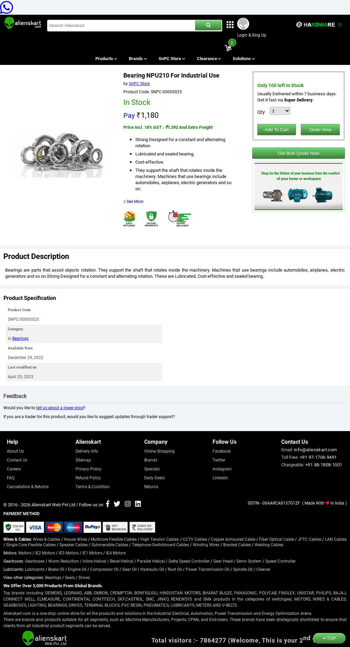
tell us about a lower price (59, 407)
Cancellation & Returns (28, 486)
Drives (84, 577)
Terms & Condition (93, 486)
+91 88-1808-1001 (323, 465)
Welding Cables (269, 544)
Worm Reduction (63, 561)
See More (134, 201)
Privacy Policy (89, 468)
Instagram (222, 468)
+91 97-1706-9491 (318, 457)
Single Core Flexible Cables (31, 544)
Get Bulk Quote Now (298, 153)
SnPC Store (172, 58)
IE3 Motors (69, 552)
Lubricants (34, 569)
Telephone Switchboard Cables (160, 544)
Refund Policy (88, 477)
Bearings (20, 338)
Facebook (222, 451)
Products (105, 58)
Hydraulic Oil (152, 569)
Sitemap (83, 460)
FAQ (10, 477)
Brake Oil (56, 569)
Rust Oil (175, 569)
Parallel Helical (151, 561)
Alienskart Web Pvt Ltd (53, 504)
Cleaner (263, 569)
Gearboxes (34, 561)
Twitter (219, 460)
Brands (137, 58)
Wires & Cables (46, 539)
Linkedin (220, 477)
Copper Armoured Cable (233, 539)
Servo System (249, 561)
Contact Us (17, 460)
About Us (15, 451)
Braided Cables (237, 544)
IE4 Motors (116, 552)
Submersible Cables (110, 544)
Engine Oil (77, 569)
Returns (151, 486)
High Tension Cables (159, 539)
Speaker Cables (73, 544)
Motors (24, 552)
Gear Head (223, 561)
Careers (14, 468)
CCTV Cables (195, 539)
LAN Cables (336, 539)
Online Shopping (159, 451)
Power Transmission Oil (207, 569)
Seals (70, 577)
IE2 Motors (45, 552)
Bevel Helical (121, 561)
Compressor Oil (104, 569)
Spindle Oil (243, 569)
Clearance (208, 58)
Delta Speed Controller (189, 561)
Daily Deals (154, 477)
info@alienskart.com (315, 449)
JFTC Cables (309, 539)
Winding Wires (206, 544)
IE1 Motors (92, 552)
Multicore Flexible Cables (114, 539)
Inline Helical (94, 561)
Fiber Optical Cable (276, 539)
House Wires (75, 539)
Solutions (243, 58)
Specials (152, 468)
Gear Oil (129, 569)
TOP (329, 638)
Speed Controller (280, 561)
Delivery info (87, 451)
